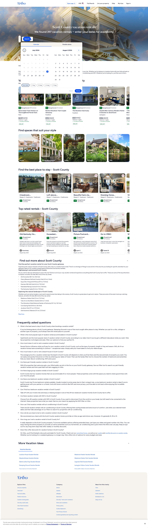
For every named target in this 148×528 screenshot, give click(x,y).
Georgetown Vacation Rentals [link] (28, 469)
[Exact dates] (58, 85)
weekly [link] (100, 433)
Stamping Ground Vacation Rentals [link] (29, 465)
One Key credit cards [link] (22, 502)
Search (124, 39)
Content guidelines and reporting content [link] (67, 514)
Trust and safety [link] (21, 493)
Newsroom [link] (59, 496)
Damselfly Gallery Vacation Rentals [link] (85, 469)
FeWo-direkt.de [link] (99, 493)
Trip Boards (90, 3)
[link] (42, 175)
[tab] (68, 44)
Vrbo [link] (96, 487)
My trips (120, 3)
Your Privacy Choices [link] (61, 511)
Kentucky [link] (50, 65)
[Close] (145, 524)
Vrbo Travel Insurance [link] (22, 505)
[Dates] (69, 39)
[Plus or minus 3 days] (80, 85)
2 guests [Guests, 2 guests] (94, 40)
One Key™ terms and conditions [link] (64, 499)
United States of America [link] (39, 65)
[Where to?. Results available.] (36, 39)
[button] (68, 59)
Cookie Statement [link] (61, 508)
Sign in (128, 3)
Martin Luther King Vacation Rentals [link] (29, 462)
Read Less (21, 314)
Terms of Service (66, 524)
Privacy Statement (52, 524)
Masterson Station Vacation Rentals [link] (85, 454)
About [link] (58, 487)
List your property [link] (21, 487)
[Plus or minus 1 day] (66, 85)
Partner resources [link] (21, 496)
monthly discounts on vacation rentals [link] (116, 433)
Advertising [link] (20, 508)
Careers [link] (58, 490)
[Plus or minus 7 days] (87, 85)
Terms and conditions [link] (61, 502)
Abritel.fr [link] (97, 490)
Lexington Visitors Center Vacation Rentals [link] (87, 465)
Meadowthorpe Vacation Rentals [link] (28, 458)
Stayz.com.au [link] (98, 499)
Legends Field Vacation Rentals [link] (84, 462)
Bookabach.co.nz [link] (99, 496)
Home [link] (20, 65)
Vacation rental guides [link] (23, 499)
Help (113, 3)
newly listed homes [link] (82, 433)
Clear (103, 91)
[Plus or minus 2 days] (72, 85)
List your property (103, 3)
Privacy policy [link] (59, 505)
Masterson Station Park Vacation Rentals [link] (86, 458)
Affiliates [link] (58, 493)
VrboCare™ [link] (20, 490)
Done (111, 91)
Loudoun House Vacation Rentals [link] (28, 454)
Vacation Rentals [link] (27, 65)
